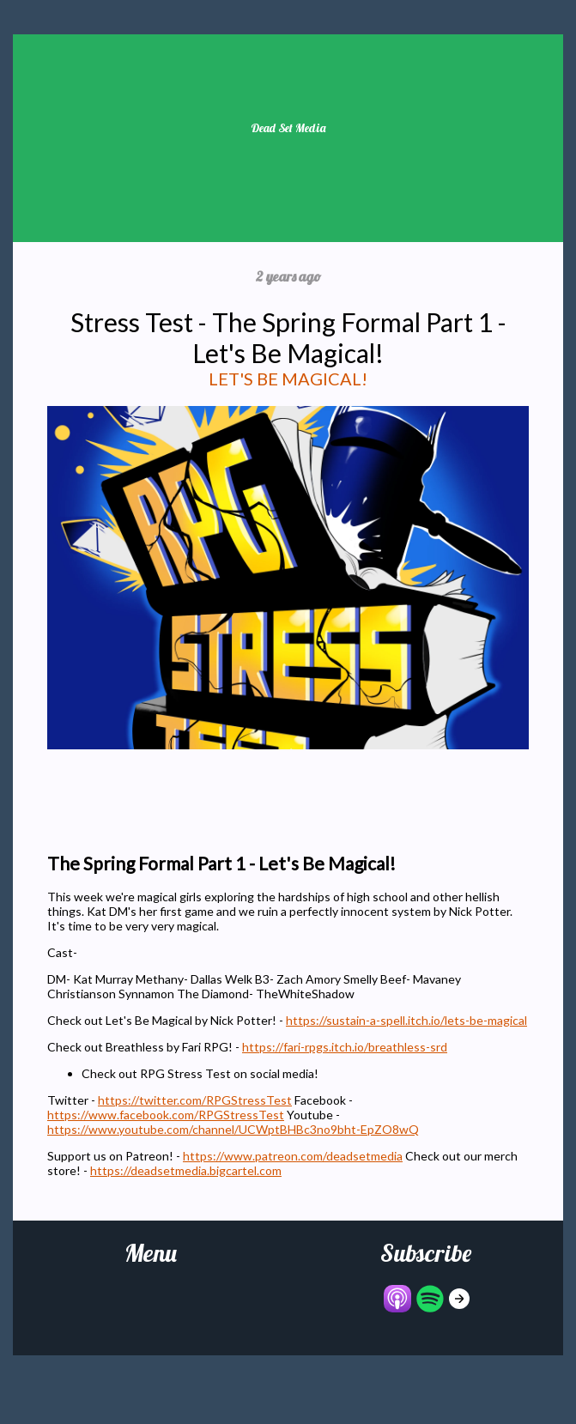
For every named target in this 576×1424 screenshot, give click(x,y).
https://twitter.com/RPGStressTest (195, 1100)
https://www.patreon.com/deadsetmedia (293, 1155)
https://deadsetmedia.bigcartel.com (186, 1170)
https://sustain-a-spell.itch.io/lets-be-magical (406, 1020)
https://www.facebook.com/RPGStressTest (165, 1114)
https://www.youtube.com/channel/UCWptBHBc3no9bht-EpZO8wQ (233, 1129)
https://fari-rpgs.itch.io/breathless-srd (344, 1046)
